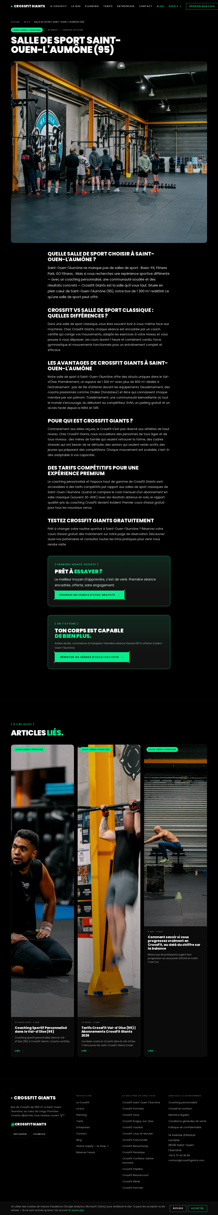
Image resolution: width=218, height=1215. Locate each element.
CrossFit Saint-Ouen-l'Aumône (141, 1102)
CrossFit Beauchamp (135, 1146)
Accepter (197, 1208)
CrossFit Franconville (134, 1140)
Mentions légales (178, 1115)
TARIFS (108, 6)
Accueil (15, 22)
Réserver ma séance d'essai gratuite (89, 595)
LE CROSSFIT (58, 6)
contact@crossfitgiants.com (186, 1160)
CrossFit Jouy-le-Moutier (137, 1133)
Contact (81, 1133)
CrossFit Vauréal (132, 1127)
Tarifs (79, 1121)
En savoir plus (76, 1210)
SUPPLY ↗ (175, 6)
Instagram (20, 1134)
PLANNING (92, 6)
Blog (27, 22)
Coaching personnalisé (182, 1102)
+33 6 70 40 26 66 (179, 1155)
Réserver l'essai (85, 1152)
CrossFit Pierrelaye (133, 1152)
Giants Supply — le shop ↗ (92, 1146)
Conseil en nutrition (180, 1108)
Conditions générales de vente (187, 1121)
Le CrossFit (82, 1102)
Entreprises (83, 1127)
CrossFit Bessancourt (135, 1175)
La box (80, 1108)
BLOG (160, 6)
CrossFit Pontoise (133, 1108)
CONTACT (145, 6)
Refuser (178, 1208)
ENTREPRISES (126, 6)
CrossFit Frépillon (132, 1169)
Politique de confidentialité (184, 1127)
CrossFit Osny (130, 1115)
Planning (81, 1115)
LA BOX (76, 6)
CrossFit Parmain (132, 1187)
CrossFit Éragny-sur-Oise (137, 1121)
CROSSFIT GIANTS (28, 6)
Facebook (39, 1134)
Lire (19, 1051)
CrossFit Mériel (131, 1181)
